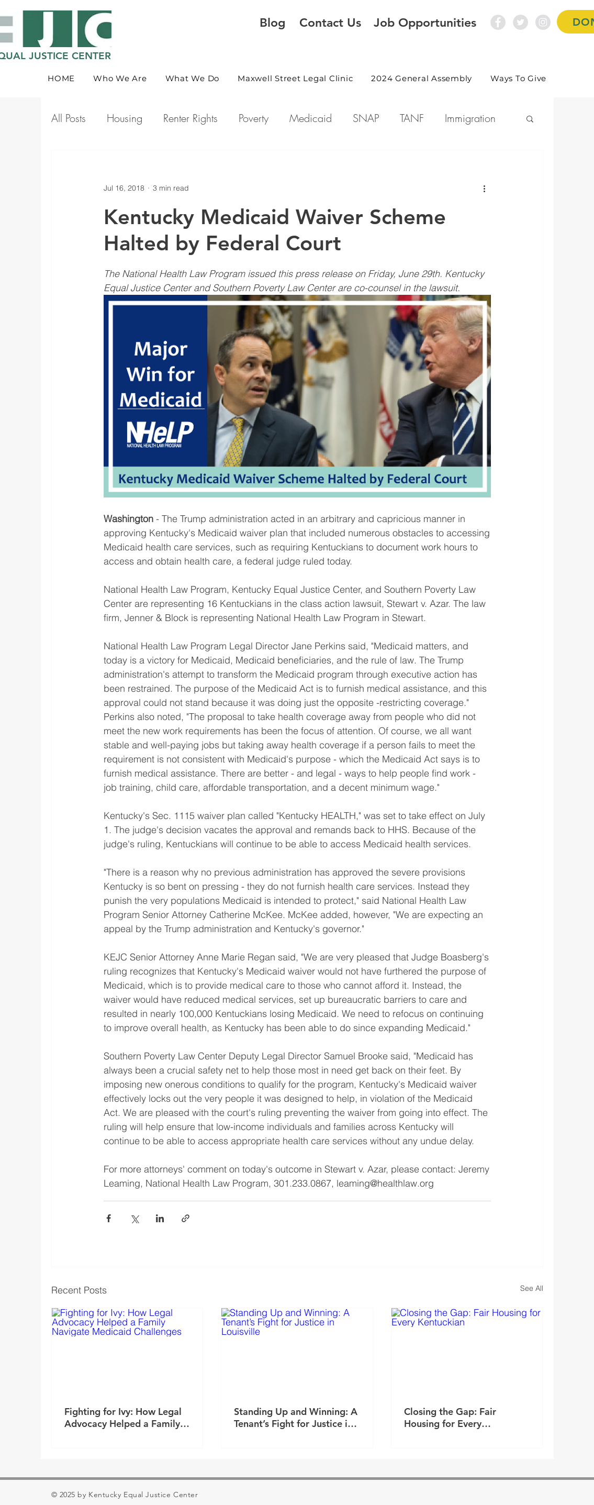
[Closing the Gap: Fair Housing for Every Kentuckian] (467, 1350)
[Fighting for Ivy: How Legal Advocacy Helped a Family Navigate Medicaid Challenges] (127, 1350)
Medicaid (310, 118)
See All (531, 1288)
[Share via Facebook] (109, 1218)
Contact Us (330, 22)
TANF (412, 118)
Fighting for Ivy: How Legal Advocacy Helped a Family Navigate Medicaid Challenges (123, 1418)
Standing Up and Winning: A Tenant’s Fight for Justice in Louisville (295, 1418)
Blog (272, 22)
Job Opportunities (425, 22)
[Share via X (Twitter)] (134, 1218)
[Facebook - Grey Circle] (498, 22)
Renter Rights (190, 118)
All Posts (68, 118)
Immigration (470, 118)
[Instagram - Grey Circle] (543, 22)
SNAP (366, 118)
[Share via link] (185, 1218)
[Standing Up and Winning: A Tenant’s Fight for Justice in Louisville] (297, 1350)
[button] (120, 78)
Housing (124, 118)
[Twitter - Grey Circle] (520, 22)
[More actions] (484, 188)
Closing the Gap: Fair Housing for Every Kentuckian (450, 1418)
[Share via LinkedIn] (160, 1218)
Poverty (253, 118)
